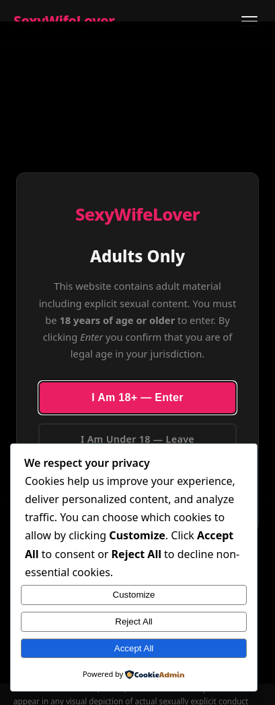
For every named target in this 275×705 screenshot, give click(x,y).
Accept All (134, 648)
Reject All (134, 621)
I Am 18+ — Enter (137, 397)
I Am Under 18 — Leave (137, 439)
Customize (134, 595)
